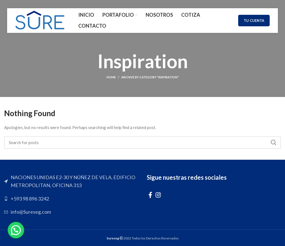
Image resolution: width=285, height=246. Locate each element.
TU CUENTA (254, 20)
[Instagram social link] (158, 194)
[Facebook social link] (150, 194)
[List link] (71, 199)
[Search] (142, 142)
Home (111, 77)
